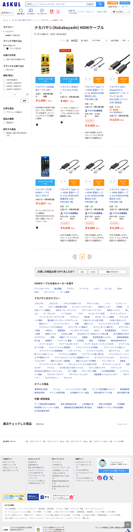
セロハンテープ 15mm (55, 441)
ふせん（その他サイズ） (72, 303)
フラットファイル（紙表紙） (60, 347)
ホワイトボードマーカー (92, 310)
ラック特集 (47, 512)
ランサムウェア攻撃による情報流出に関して (36, 482)
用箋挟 (122, 361)
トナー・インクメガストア (27, 509)
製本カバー (43, 324)
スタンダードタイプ (55, 374)
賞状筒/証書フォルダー (102, 337)
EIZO (36, 292)
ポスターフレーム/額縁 (104, 317)
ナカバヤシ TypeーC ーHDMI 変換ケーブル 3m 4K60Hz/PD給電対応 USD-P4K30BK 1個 (94, 195)
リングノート (120, 303)
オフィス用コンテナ (97, 368)
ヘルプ (126, 7)
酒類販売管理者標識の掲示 (60, 482)
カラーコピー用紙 (89, 371)
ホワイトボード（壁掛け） (78, 327)
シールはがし (66, 314)
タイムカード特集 (62, 509)
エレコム (108, 289)
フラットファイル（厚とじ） (114, 347)
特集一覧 (85, 518)
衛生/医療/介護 (123, 393)
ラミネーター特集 (77, 509)
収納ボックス (50, 334)
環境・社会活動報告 (35, 468)
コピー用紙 (72, 371)
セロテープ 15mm (101, 441)
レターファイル (74, 351)
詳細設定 (90, 4)
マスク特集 (76, 515)
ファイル (56, 389)
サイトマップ (56, 462)
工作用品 (80, 341)
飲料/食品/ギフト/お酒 (103, 393)
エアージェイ (49, 292)
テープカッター (49, 314)
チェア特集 (37, 512)
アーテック (83, 289)
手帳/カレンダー (104, 307)
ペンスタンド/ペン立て (79, 330)
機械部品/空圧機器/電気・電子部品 (78, 407)
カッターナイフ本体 (96, 314)
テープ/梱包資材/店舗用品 (44, 404)
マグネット (74, 317)
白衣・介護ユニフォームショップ (16, 518)
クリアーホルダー (46, 344)
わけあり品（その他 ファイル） (72, 368)
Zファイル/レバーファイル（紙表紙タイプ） (72, 357)
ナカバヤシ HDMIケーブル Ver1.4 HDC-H (69, 90)
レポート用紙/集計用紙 (57, 307)
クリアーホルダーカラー (69, 344)
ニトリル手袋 (118, 441)
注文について (8, 462)
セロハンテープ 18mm (79, 441)
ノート (107, 303)
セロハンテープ (35, 441)
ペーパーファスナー (62, 324)
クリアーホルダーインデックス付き (98, 344)
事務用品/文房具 (41, 389)
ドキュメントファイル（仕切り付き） (82, 364)
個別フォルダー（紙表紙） (61, 361)
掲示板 (87, 317)
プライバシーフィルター (79, 374)
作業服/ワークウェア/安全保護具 (110, 407)
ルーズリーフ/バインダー (82, 307)
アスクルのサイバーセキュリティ (36, 477)
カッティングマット (118, 314)
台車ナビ (39, 515)
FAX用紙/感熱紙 (108, 371)
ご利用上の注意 (58, 473)
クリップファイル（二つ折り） (51, 364)
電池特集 (50, 509)
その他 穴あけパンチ (117, 320)
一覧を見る (39, 424)
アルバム (50, 368)
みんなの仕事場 (81, 470)
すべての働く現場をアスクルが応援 (57, 515)
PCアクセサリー (52, 378)
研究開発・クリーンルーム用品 (46, 407)
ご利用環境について (60, 470)
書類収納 (61, 330)
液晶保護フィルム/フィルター (106, 374)
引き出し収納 (66, 334)
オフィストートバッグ (111, 364)
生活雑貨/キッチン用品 (79, 393)
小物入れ (48, 330)
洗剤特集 (90, 512)
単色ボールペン (113, 310)
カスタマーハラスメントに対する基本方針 (36, 472)
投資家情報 (33, 465)
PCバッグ (68, 378)
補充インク (88, 324)
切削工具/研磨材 (105, 404)
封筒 (77, 324)
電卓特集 (41, 509)
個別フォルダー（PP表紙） (86, 361)
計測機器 (121, 404)
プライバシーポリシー (60, 468)
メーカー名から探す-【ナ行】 (21, 20)
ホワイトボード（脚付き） (103, 327)
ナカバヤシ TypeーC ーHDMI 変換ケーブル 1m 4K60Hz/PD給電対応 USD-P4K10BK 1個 (94, 93)
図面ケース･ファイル (68, 337)
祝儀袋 (85, 337)
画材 (91, 341)
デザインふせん (93, 303)
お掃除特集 (80, 512)
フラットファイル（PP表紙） (87, 347)
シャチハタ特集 (114, 515)
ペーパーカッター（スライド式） (52, 317)
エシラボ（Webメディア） (84, 474)
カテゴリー (6, 13)
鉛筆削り (48, 341)
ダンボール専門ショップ (13, 515)
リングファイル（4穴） (95, 351)
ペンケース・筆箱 (64, 341)
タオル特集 (111, 512)
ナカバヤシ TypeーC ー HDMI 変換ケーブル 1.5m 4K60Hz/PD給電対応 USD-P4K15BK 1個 (69, 195)
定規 (52, 337)
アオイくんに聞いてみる (113, 471)
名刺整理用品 (110, 330)
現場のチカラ (29, 515)
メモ (41, 307)
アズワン (70, 289)
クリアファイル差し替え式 (93, 354)
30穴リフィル (114, 351)
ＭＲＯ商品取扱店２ (116, 112)
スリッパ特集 (100, 512)
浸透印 (127, 324)
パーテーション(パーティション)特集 (18, 512)
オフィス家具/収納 (57, 393)
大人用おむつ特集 (88, 515)
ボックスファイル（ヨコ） (105, 357)
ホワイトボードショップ (94, 509)
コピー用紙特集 (10, 509)
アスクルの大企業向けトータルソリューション (84, 479)
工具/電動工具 (87, 404)
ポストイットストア (37, 518)
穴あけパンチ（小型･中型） (93, 320)
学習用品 (101, 341)
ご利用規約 (57, 465)
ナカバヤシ (45, 20)
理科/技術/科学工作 (118, 341)
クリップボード (108, 361)
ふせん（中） (39, 303)
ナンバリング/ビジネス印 (109, 324)
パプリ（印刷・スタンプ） (83, 466)
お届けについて (9, 465)
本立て (97, 330)
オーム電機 (64, 292)
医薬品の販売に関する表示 (60, 488)
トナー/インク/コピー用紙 (76, 389)
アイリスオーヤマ (41, 289)
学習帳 (119, 307)
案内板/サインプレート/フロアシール (63, 320)
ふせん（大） (53, 303)
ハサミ (80, 314)
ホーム (5, 20)
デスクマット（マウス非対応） (51, 327)
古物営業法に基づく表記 (60, 477)
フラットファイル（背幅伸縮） (51, 351)
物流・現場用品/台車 (69, 404)
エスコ (96, 289)
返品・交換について (10, 470)
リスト (64, 41)
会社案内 (32, 462)
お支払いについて (10, 468)
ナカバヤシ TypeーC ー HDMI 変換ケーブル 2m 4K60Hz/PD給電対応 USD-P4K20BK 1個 (118, 195)
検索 (100, 4)
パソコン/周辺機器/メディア (103, 389)
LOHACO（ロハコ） (82, 462)
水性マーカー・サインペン (66, 310)
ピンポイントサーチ (73, 518)
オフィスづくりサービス (54, 518)
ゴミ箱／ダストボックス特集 (64, 512)
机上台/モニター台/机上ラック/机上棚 (93, 334)
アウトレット (65, 50)
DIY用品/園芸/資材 (41, 411)
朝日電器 (58, 289)
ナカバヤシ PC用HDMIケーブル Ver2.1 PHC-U (43, 192)
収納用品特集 (102, 515)
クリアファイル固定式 (67, 354)
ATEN (119, 289)
